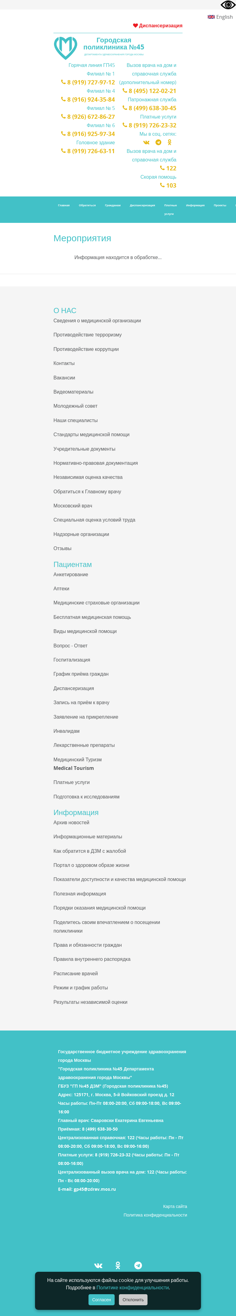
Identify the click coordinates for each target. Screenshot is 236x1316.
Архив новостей (71, 822)
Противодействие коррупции (86, 349)
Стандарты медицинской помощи (91, 434)
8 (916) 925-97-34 (90, 134)
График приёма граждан (80, 673)
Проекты (220, 205)
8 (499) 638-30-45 (151, 108)
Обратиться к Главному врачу (87, 491)
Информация (195, 205)
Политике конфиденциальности (132, 1287)
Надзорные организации (81, 534)
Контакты (64, 363)
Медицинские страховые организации (96, 602)
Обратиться (87, 205)
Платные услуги (170, 209)
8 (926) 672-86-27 (90, 116)
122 (168, 168)
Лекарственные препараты (84, 745)
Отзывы (62, 548)
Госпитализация (71, 659)
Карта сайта (175, 1206)
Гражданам (113, 205)
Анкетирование (70, 574)
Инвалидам (66, 731)
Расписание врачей (75, 973)
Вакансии (64, 377)
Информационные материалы (87, 836)
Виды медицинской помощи (85, 631)
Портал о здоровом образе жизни (91, 865)
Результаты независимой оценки (90, 1002)
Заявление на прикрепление (85, 716)
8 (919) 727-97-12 (90, 82)
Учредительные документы (84, 448)
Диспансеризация (158, 25)
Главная (64, 205)
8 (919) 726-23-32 (151, 125)
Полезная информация (79, 893)
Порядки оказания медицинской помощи (99, 907)
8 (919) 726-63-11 (90, 151)
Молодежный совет (75, 405)
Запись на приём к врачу (81, 702)
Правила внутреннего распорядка (92, 959)
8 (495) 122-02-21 (151, 91)
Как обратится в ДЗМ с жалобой (89, 851)
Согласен (101, 1299)
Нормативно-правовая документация (95, 463)
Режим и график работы (80, 987)
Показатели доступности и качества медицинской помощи (119, 879)
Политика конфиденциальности (155, 1215)
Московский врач (72, 505)
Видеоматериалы (73, 391)
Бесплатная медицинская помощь (92, 617)
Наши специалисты (75, 420)
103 (168, 185)
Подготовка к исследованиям (86, 796)
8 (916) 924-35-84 (90, 99)
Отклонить (133, 1299)
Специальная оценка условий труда (94, 519)
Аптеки (61, 588)
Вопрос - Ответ (70, 645)
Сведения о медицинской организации (97, 320)
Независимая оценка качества (88, 477)
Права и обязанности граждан (87, 944)
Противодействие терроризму (87, 334)
